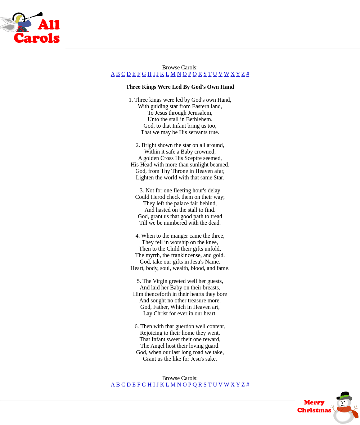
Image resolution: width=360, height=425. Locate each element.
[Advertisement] (212, 22)
